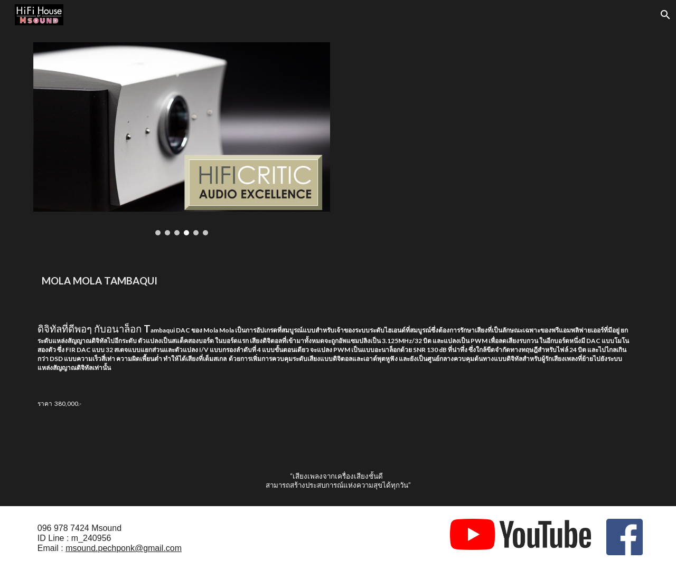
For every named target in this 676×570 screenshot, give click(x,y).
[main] (338, 279)
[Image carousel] (181, 138)
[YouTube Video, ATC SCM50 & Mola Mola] (494, 126)
